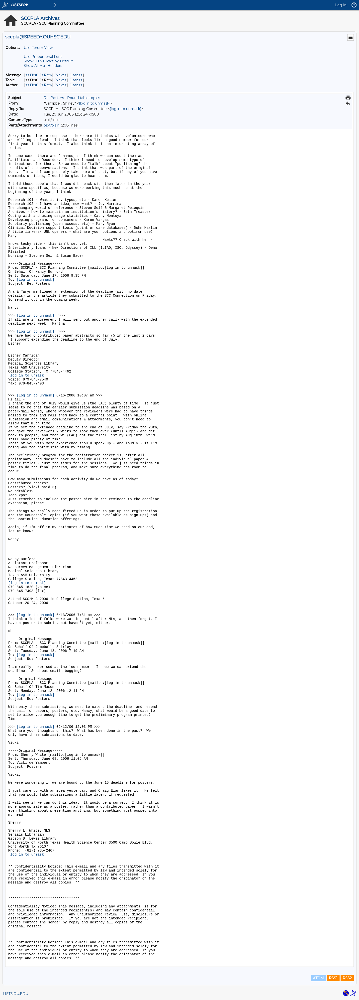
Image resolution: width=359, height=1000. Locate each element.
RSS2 (347, 978)
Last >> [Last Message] (77, 75)
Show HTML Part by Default (48, 61)
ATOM (318, 978)
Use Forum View (38, 47)
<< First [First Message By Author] (31, 85)
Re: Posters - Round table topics (72, 98)
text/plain (52, 125)
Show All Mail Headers (43, 65)
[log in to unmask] (94, 103)
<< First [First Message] (31, 75)
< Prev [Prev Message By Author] (46, 85)
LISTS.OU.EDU (15, 994)
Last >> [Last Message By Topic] (77, 80)
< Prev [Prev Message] (46, 75)
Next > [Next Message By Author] (61, 85)
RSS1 (333, 978)
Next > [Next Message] (61, 75)
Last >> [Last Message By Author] (77, 85)
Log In (341, 5)
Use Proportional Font (43, 56)
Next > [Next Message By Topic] (61, 80)
